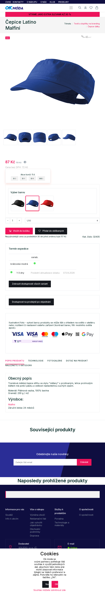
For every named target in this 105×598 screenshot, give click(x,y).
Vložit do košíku (19, 230)
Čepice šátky (94, 26)
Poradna (59, 518)
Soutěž (9, 514)
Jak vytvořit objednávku (36, 523)
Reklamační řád (38, 518)
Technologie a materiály (62, 523)
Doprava (34, 535)
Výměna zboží (37, 514)
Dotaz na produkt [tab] (78, 360)
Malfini (11, 404)
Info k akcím (11, 518)
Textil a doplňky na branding (87, 23)
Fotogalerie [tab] (55, 360)
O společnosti (86, 514)
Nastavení (47, 584)
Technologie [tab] (36, 360)
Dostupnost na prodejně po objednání (31, 301)
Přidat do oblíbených (51, 230)
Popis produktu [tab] (14, 360)
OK (56, 584)
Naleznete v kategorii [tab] (18, 365)
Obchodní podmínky (35, 530)
